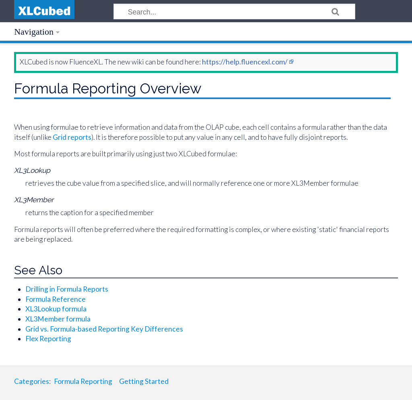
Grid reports (72, 137)
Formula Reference (55, 299)
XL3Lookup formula (56, 309)
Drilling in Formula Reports (66, 289)
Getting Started (144, 381)
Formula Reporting (83, 381)
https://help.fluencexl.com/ (245, 62)
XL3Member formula (58, 319)
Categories (31, 381)
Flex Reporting (48, 338)
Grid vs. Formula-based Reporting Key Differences (104, 329)
